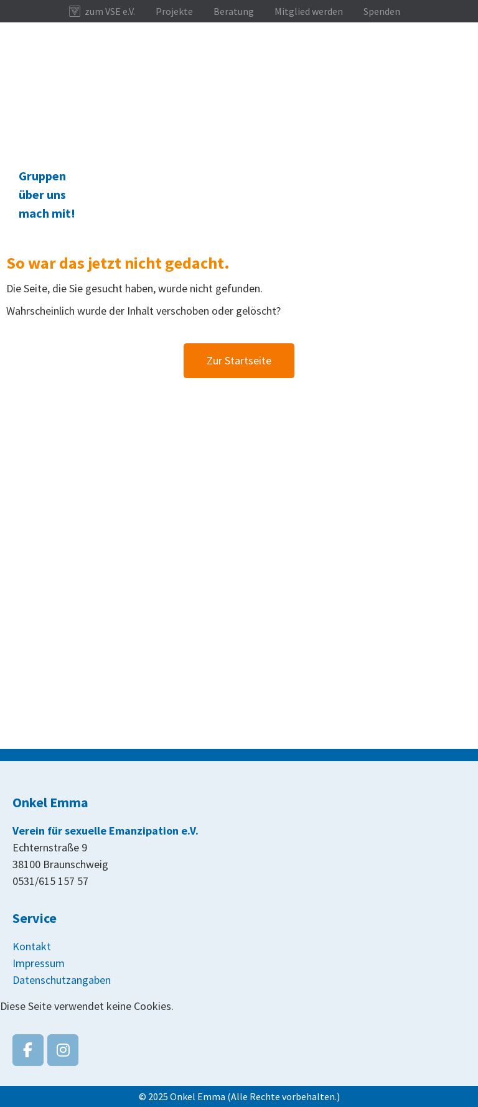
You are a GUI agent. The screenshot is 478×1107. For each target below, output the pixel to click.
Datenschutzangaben (61, 980)
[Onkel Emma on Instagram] (62, 1050)
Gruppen (42, 175)
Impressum (38, 963)
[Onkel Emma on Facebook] (28, 1050)
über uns (42, 194)
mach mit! (47, 213)
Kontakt (31, 946)
